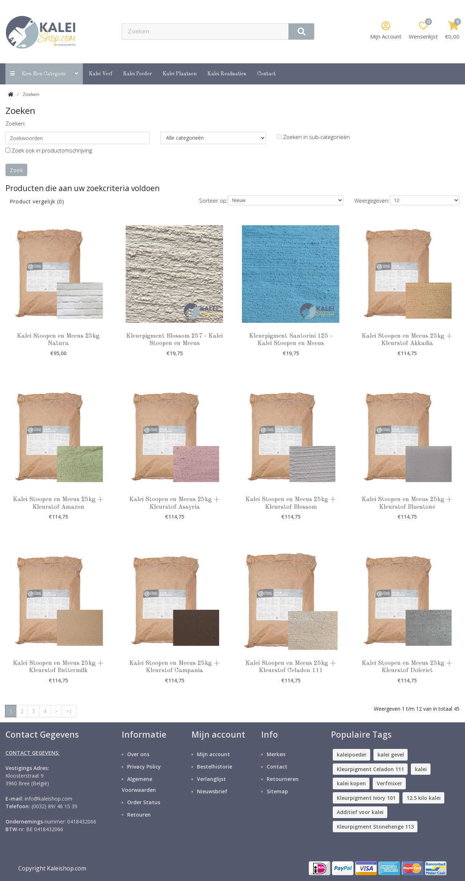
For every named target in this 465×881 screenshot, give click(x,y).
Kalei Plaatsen (180, 73)
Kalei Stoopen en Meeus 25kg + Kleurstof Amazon (58, 503)
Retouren (139, 814)
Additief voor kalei (360, 812)
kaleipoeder (352, 754)
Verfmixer (389, 783)
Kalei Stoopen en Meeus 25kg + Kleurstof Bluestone (406, 503)
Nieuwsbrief (212, 791)
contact (266, 73)
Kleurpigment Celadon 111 (370, 769)
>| (69, 711)
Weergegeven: (372, 200)
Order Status (143, 802)
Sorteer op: (213, 200)
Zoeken (31, 94)
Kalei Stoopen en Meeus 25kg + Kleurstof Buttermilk (58, 667)
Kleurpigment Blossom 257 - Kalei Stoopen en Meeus (174, 339)
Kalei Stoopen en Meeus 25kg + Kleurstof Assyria (174, 503)
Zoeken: (15, 123)
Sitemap (277, 791)
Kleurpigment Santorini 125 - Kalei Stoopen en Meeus (290, 339)
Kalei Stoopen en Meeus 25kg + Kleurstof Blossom (290, 503)
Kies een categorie (44, 73)
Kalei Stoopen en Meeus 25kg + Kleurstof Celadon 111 (290, 667)
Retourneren (283, 778)
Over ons (138, 754)
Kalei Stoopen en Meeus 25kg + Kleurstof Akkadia (406, 339)
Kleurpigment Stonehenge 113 (375, 826)
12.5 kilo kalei (424, 797)
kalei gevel (390, 754)
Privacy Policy (144, 766)
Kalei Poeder (137, 73)
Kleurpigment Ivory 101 (366, 797)
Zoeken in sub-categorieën (313, 136)
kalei (421, 769)
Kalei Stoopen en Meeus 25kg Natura (58, 339)
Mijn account (213, 754)
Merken (276, 754)
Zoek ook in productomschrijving (48, 150)
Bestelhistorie (214, 766)
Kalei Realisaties (226, 73)
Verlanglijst (211, 778)
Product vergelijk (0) (37, 201)
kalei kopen (351, 783)
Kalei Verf (100, 73)
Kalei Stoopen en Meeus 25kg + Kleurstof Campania (174, 667)
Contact (277, 766)
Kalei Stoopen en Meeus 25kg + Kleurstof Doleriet (406, 667)
